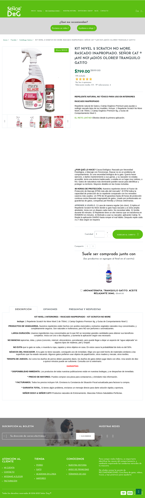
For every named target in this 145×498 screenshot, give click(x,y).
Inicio (33, 11)
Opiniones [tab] (50, 309)
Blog (96, 11)
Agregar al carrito (126, 235)
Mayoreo (41, 478)
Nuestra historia (69, 11)
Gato (38, 469)
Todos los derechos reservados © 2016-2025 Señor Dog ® (26, 493)
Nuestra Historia (77, 465)
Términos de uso (77, 474)
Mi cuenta (9, 468)
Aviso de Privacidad (78, 469)
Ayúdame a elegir (86, 28)
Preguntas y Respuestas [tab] (85, 309)
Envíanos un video (60, 28)
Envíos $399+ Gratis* (85, 11)
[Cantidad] (100, 234)
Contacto (104, 11)
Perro (39, 465)
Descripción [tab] (23, 309)
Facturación (10, 481)
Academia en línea (46, 474)
